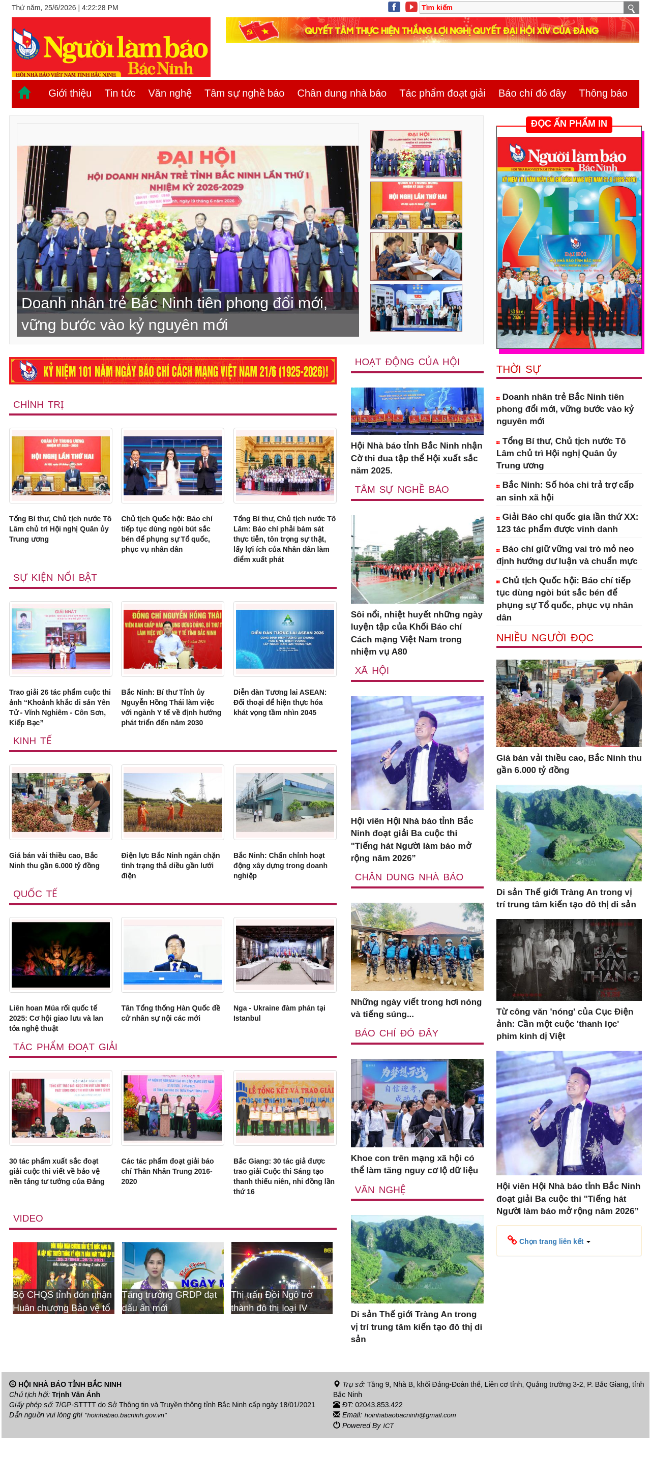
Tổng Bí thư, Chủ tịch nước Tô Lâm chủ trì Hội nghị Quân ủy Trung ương (58, 538)
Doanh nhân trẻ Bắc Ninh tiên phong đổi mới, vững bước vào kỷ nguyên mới (565, 409)
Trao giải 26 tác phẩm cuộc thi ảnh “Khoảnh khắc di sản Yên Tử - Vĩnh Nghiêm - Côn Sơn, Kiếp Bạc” (58, 741)
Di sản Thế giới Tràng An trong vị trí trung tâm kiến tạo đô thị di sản (416, 1329)
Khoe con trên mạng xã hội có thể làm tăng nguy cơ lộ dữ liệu (414, 1166)
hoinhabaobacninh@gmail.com (413, 1461)
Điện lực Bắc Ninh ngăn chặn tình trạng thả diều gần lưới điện (170, 914)
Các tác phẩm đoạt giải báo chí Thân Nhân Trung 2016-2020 (168, 1234)
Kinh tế (33, 786)
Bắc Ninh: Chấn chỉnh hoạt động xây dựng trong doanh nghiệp (278, 914)
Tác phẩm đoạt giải (442, 93)
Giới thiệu (70, 93)
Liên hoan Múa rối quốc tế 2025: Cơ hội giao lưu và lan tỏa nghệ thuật (57, 1073)
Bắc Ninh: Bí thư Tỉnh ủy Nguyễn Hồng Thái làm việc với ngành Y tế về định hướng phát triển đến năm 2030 (171, 741)
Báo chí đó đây (532, 93)
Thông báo (603, 93)
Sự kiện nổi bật (56, 601)
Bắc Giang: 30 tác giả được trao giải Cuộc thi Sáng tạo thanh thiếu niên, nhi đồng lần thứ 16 (284, 1240)
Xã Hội (372, 671)
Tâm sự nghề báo (244, 93)
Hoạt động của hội (409, 362)
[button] (549, 1240)
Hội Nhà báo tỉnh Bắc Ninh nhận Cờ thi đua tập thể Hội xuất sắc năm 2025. (417, 458)
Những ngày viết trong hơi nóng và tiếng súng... (416, 1010)
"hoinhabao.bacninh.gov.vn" (128, 1461)
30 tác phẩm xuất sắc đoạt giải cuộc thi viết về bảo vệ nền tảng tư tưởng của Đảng (59, 1240)
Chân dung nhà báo (342, 93)
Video (28, 1286)
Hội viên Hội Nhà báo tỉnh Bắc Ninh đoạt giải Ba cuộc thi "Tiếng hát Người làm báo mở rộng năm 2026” (412, 841)
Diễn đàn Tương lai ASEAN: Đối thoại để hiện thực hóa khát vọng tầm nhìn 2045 (283, 735)
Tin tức (119, 93)
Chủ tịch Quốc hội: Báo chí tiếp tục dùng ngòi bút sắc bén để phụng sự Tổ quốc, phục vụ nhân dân (172, 544)
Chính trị (39, 404)
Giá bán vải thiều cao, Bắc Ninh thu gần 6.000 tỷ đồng (57, 914)
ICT (389, 1471)
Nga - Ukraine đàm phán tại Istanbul (283, 1067)
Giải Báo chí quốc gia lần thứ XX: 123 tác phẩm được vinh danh (567, 523)
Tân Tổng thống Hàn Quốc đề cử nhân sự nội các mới (170, 1073)
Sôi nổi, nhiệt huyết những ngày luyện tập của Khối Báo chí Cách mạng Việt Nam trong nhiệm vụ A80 (417, 634)
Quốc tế (36, 946)
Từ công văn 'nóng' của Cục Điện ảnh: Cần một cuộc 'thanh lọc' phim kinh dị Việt (564, 1024)
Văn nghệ (170, 93)
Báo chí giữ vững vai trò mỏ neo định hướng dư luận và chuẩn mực (567, 555)
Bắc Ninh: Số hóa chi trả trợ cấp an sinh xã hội (565, 491)
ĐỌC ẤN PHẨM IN (569, 123)
